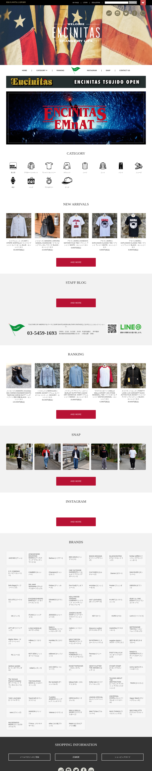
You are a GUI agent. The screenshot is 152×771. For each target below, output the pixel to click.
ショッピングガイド (122, 757)
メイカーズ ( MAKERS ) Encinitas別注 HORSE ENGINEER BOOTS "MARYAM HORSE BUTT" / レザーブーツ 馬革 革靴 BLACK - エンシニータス (18, 395)
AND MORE (76, 262)
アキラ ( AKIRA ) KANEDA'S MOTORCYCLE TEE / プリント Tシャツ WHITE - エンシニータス (76, 243)
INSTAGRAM (92, 70)
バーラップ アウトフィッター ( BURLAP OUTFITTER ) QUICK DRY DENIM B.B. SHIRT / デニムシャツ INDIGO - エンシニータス (76, 394)
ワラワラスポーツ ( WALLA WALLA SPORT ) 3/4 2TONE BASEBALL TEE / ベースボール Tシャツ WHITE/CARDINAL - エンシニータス (104, 395)
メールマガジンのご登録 (29, 757)
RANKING (60, 70)
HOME (24, 70)
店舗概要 (76, 757)
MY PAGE (76, 2)
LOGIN (85, 2)
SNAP (108, 70)
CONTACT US (124, 70)
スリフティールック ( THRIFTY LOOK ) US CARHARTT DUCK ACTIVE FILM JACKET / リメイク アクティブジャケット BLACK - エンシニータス (133, 395)
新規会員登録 (96, 2)
